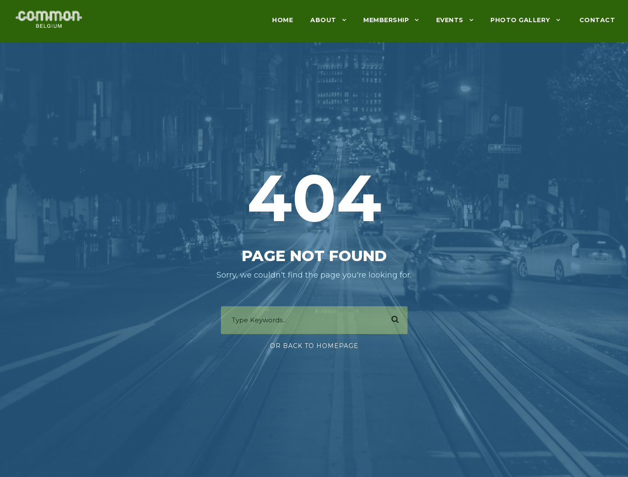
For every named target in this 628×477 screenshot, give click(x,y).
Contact (596, 20)
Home (282, 20)
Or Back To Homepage (314, 346)
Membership (386, 20)
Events (450, 20)
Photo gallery (520, 20)
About (323, 20)
